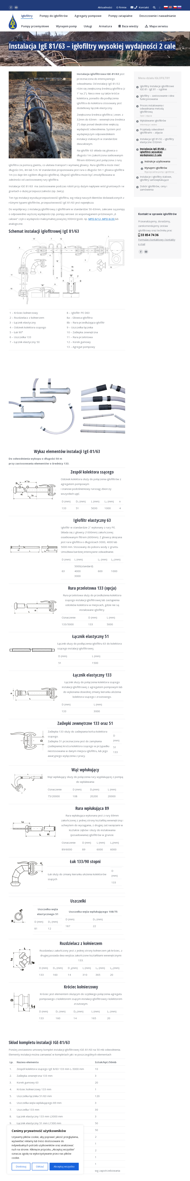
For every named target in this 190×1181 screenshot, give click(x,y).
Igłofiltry (27, 54)
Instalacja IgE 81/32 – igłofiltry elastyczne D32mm (157, 140)
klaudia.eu (14, 54)
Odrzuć (40, 1166)
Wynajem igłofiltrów (155, 167)
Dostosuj (21, 1166)
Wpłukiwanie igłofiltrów (153, 120)
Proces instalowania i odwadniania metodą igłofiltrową (152, 108)
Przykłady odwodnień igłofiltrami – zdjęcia (152, 131)
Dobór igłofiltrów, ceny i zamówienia (153, 188)
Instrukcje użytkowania (157, 161)
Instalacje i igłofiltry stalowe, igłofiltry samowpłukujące (156, 178)
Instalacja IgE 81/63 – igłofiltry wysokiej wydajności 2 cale (153, 152)
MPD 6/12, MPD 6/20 (101, 219)
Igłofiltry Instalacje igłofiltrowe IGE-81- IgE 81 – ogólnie (157, 87)
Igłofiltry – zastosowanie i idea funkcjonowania (157, 97)
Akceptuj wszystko (64, 1166)
